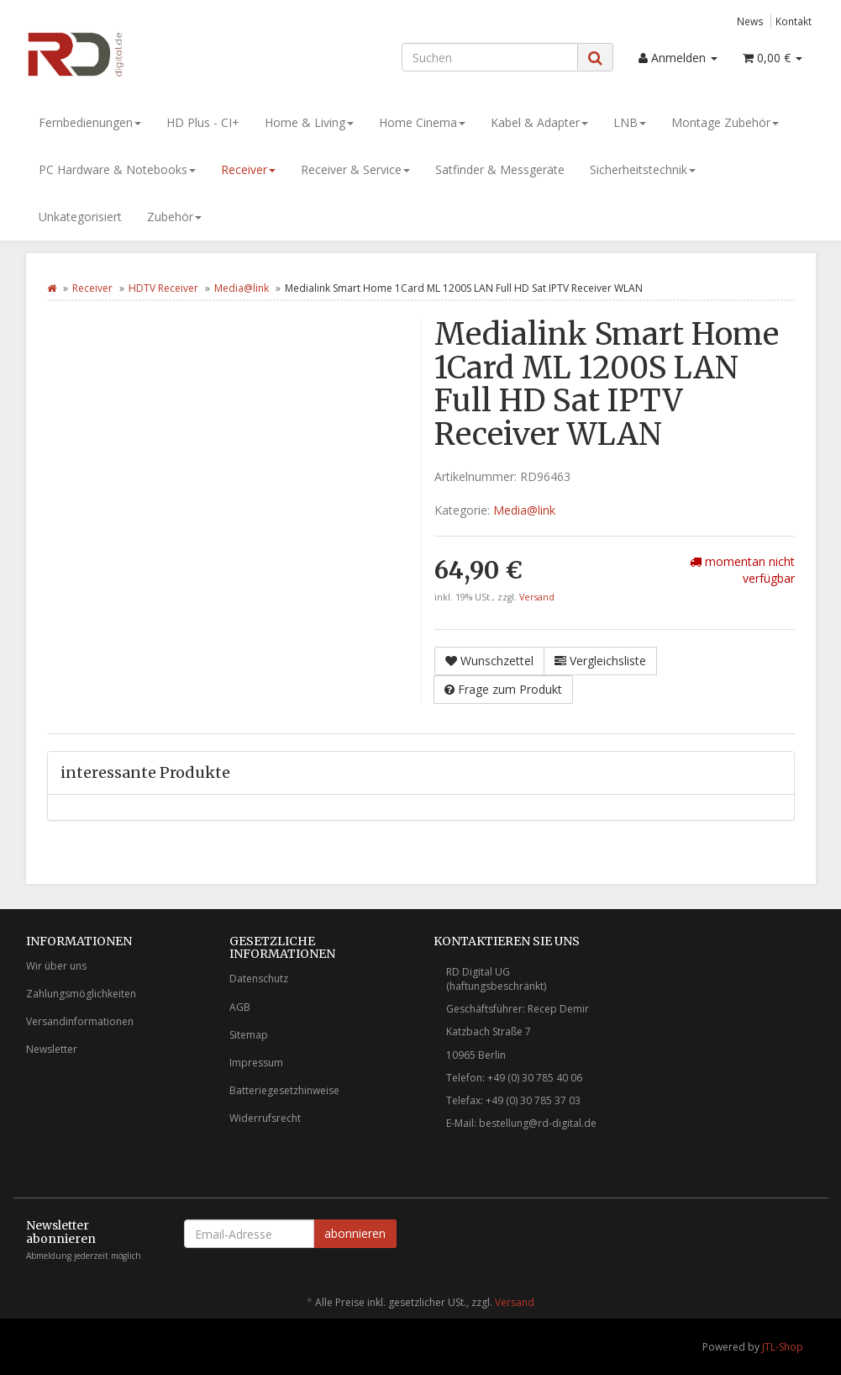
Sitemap (248, 1035)
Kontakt (793, 21)
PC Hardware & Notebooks (117, 169)
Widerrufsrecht (265, 1118)
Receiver (248, 169)
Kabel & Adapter (539, 122)
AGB (239, 1007)
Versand (537, 597)
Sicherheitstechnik (643, 169)
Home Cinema (422, 122)
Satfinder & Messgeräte (500, 169)
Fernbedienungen (90, 122)
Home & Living (309, 122)
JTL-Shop (782, 1347)
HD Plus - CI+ (202, 122)
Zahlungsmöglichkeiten (81, 993)
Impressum (256, 1062)
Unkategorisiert (80, 217)
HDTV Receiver (163, 288)
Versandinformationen (80, 1021)
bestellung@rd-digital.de (538, 1123)
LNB (629, 122)
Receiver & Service (355, 169)
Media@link (241, 288)
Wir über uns (56, 966)
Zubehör (174, 217)
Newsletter (51, 1049)
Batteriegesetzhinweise (284, 1090)
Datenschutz (258, 978)
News (750, 21)
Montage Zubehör (725, 122)
